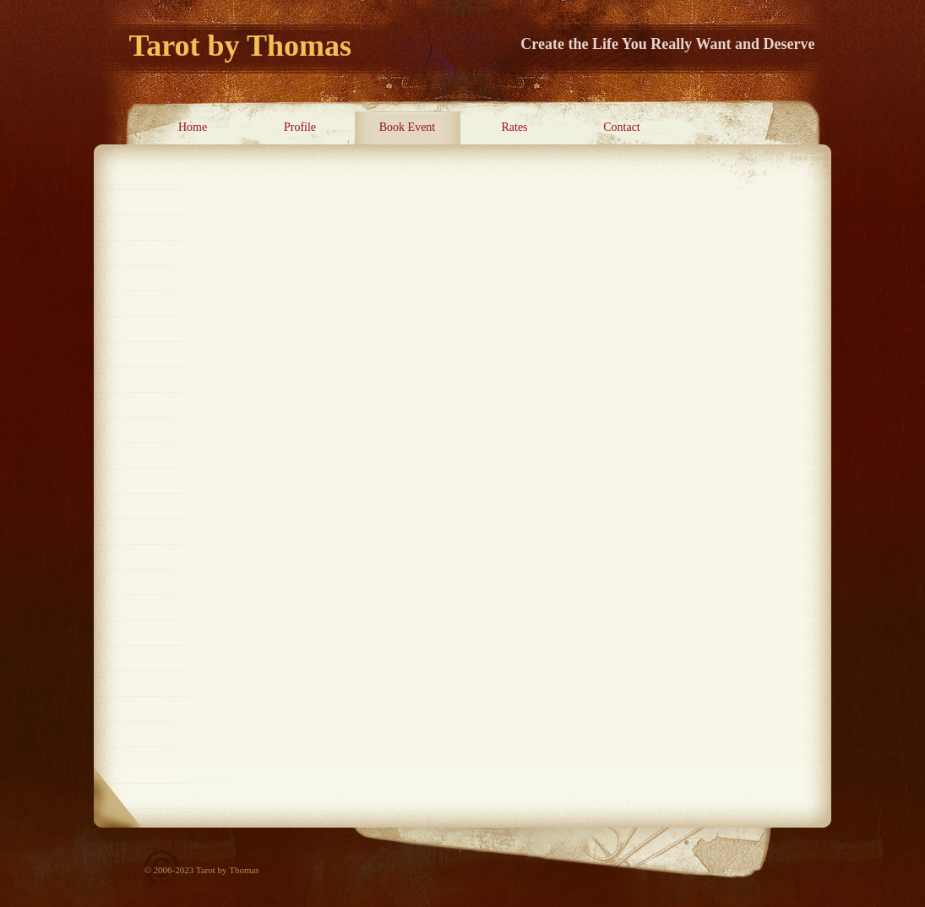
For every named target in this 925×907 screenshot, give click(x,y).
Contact (621, 127)
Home (192, 127)
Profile (300, 127)
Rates (514, 127)
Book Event (407, 127)
